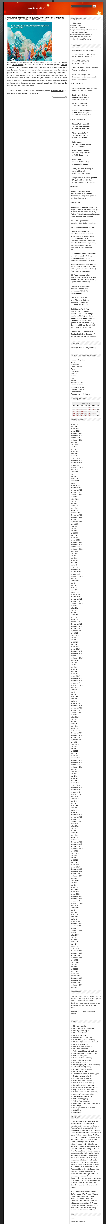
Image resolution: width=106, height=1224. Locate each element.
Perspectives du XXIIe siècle (84, 254)
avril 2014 (74, 751)
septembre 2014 (77, 740)
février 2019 (75, 619)
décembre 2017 (76, 651)
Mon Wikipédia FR (80, 1033)
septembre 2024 (77, 467)
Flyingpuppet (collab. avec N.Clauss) (86, 1065)
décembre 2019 (76, 597)
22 (89, 413)
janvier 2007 (75, 949)
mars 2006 (74, 971)
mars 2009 (74, 890)
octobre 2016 (75, 683)
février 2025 (75, 456)
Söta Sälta (77, 1110)
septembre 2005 (77, 985)
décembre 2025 (76, 433)
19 (77, 413)
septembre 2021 (77, 549)
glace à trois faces (77, 323)
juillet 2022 (75, 526)
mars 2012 (74, 808)
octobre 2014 (75, 737)
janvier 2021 (75, 567)
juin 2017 (74, 665)
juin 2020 (74, 583)
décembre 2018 (76, 624)
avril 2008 (74, 915)
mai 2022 (74, 531)
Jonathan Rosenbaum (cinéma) (84, 1074)
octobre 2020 (75, 574)
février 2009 (75, 892)
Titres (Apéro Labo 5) (80, 133)
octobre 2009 (75, 874)
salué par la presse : (81, 238)
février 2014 (75, 756)
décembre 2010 (76, 842)
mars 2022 (74, 535)
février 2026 (75, 429)
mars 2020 (74, 590)
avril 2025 (74, 451)
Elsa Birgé (77, 1105)
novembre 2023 (76, 490)
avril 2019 (74, 615)
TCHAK (74, 112)
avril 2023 (74, 506)
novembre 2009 (76, 871)
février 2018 (75, 647)
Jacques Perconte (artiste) (82, 1069)
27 (82, 415)
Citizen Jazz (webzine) (81, 1101)
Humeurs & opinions (78, 360)
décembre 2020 (76, 569)
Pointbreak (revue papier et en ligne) (86, 1103)
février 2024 (75, 483)
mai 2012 (74, 803)
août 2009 (74, 878)
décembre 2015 (76, 706)
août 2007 (74, 933)
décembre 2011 (76, 815)
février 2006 (75, 973)
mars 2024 (75, 481)
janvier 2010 (75, 867)
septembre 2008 (77, 903)
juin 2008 (74, 910)
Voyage (73, 380)
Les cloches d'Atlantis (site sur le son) (87, 1087)
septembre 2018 (77, 631)
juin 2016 (74, 692)
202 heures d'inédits (90, 68)
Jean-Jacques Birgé (36, 8)
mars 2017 (74, 672)
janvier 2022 (75, 540)
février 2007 (75, 946)
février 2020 (75, 592)
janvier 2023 (75, 513)
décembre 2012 (76, 787)
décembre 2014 (76, 733)
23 (93, 413)
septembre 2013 (77, 767)
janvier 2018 (75, 649)
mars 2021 (74, 563)
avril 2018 (74, 642)
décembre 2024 (76, 460)
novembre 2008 (76, 899)
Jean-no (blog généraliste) (82, 1078)
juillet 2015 (75, 717)
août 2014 (74, 742)
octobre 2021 (75, 547)
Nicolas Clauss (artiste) (81, 1062)
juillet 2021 (75, 553)
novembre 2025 (76, 435)
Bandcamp (85, 271)
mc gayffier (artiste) (80, 1071)
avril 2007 (74, 942)
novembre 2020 (76, 572)
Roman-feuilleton (77, 385)
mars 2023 (74, 508)
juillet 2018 (75, 635)
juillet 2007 (75, 935)
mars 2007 (74, 944)
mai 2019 (74, 613)
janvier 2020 (75, 594)
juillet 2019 (75, 608)
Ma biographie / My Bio (81, 1031)
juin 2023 (74, 501)
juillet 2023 (75, 499)
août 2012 (74, 796)
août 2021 (74, 551)
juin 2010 (74, 855)
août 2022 (74, 524)
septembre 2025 (77, 440)
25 (74, 415)
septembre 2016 (77, 685)
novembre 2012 (76, 790)
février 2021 (75, 565)
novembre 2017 (76, 653)
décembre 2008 (76, 896)
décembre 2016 (76, 678)
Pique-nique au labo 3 (82, 275)
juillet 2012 (75, 799)
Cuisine (73, 376)
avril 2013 (74, 778)
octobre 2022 (75, 519)
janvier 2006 (75, 976)
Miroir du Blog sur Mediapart (83, 1028)
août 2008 (74, 905)
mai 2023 (74, 504)
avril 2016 (74, 697)
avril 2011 (74, 833)
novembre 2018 (76, 626)
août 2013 (74, 769)
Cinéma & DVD (76, 367)
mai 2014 (74, 749)
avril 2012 (74, 805)
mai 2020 (74, 585)
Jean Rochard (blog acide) (82, 1096)
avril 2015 (74, 724)
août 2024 (74, 470)
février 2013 (75, 783)
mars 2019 (74, 617)
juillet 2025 (75, 445)
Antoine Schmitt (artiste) (82, 1067)
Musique (43, 20)
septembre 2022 (77, 522)
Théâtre (73, 369)
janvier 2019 (75, 622)
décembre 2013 (76, 760)
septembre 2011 (77, 821)
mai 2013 (74, 776)
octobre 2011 (75, 819)
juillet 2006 (75, 962)
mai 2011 (74, 830)
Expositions (75, 371)
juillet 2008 (75, 908)
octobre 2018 (75, 628)
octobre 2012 (75, 792)
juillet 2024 (75, 472)
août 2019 (74, 606)
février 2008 (75, 919)
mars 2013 (74, 781)
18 (74, 413)
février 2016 (75, 701)
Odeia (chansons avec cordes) (84, 1108)
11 (74, 411)
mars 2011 (74, 835)
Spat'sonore (77, 1112)
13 (82, 411)
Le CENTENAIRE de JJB (80, 232)
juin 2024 (74, 474)
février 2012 (75, 810)
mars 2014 (74, 753)
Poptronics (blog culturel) (82, 1076)
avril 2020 (74, 588)
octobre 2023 (75, 492)
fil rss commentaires (78, 1221)
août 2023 (74, 497)
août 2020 (74, 578)
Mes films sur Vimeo (80, 1049)
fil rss (73, 1219)
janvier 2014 (75, 758)
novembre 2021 (76, 544)
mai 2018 (74, 640)
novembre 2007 (76, 926)
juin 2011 (74, 828)
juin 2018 (74, 637)
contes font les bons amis (81, 318)
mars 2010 (74, 862)
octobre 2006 (75, 955)
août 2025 (74, 442)
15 (89, 411)
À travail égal (88, 314)
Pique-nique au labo (88, 264)
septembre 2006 (77, 958)
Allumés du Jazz (77, 383)
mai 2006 (74, 967)
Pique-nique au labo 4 (80, 97)
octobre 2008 (75, 901)
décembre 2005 (76, 978)
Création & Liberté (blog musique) (85, 1092)
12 (77, 411)
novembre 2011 (76, 817)
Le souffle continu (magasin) (83, 1085)
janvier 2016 (75, 703)
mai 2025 (74, 449)
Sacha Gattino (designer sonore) (85, 1053)
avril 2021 (74, 560)
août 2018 (74, 633)
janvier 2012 (75, 812)
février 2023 (75, 510)
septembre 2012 (77, 794)
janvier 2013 (75, 785)
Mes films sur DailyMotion (82, 1046)
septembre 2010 (77, 849)
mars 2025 (74, 454)
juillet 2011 (75, 826)
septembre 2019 (77, 603)
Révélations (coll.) (77, 387)
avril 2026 (74, 424)
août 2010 (74, 851)
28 (85, 415)
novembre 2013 (76, 762)
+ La (89, 320)
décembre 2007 (76, 924)
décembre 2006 (76, 951)
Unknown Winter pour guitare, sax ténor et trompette (35, 17)
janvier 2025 (75, 458)
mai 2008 (74, 912)
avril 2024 (74, 479)
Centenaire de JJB (77, 392)
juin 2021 (74, 556)
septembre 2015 (77, 712)
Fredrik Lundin (17, 65)
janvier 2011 (75, 840)
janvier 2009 (75, 894)
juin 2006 (74, 964)
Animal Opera (81, 103)
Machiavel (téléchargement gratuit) (85, 1042)
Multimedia (75, 364)
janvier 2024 (75, 485)
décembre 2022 (76, 515)
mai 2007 (74, 940)
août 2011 (74, 824)
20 (82, 413)
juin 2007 (74, 937)
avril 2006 (74, 969)
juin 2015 (74, 719)
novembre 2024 (76, 463)
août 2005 (74, 987)
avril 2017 (74, 669)
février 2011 (75, 837)
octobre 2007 (75, 928)
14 (85, 411)
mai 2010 (74, 858)
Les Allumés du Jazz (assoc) (83, 1083)
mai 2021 (74, 558)
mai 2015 (74, 722)
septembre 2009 (77, 876)
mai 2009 (74, 885)
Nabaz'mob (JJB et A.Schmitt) (84, 1040)
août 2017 (74, 660)
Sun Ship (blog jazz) (80, 1099)
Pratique (74, 374)
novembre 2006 (76, 953)
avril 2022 (74, 533)
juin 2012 (74, 801)
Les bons (89, 316)
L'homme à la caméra (79, 320)
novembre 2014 (76, 735)
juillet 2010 (75, 853)
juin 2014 (74, 746)
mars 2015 (74, 726)
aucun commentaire (59, 97)
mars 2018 (74, 644)
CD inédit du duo (82, 332)
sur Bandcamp (84, 304)
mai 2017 (74, 667)
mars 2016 (74, 699)
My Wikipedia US (79, 1035)
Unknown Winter (57, 91)
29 (89, 415)
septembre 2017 (77, 658)
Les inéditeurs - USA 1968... (83, 1037)
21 (85, 413)
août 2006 (74, 960)
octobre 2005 (75, 983)
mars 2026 (74, 426)
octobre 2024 (75, 465)
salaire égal (75, 316)
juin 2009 (74, 883)
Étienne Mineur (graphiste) (83, 1060)
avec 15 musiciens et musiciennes (84, 234)
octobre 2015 (75, 710)
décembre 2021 (76, 542)
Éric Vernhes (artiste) (80, 1056)
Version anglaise (78, 182)
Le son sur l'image (77, 389)
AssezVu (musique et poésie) (83, 1094)
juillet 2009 (75, 880)
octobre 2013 (75, 765)
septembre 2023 (77, 494)
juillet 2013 (75, 771)
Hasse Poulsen (38, 62)
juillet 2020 (75, 581)
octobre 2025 (75, 438)
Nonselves (75, 221)
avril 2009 (74, 887)
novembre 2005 (76, 980)
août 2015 (74, 715)
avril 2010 (74, 860)
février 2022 (75, 538)
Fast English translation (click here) (83, 50)
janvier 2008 (75, 921)
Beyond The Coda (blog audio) (84, 1089)
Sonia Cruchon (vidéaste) (82, 1058)
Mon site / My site (79, 1026)
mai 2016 (74, 694)
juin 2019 (74, 610)
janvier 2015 (75, 731)
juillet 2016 (75, 690)
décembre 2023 (76, 488)
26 (77, 415)
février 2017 (75, 674)
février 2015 (75, 728)
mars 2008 (74, 917)
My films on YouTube (80, 1044)
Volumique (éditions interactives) (85, 1051)
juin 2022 (74, 528)
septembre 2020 (77, 576)
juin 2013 (74, 774)
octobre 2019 (75, 601)
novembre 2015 (76, 708)
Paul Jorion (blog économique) (84, 1080)
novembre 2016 (76, 681)
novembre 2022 (76, 517)
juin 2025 (74, 447)
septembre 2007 (77, 930)
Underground (91, 178)
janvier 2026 (75, 431)
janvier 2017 (75, 676)
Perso (73, 378)
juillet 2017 (75, 662)
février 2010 (75, 865)
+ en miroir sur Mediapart (79, 32)
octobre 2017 (75, 656)
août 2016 (74, 687)
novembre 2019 (76, 599)
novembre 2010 (76, 844)
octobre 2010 (75, 846)
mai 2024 (74, 476)
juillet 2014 (75, 744)
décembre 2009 (76, 869)
